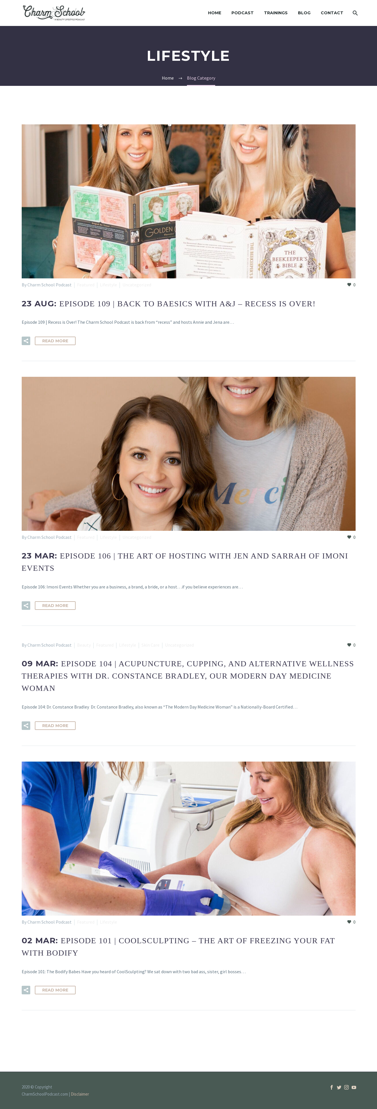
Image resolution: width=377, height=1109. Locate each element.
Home (214, 12)
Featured (85, 285)
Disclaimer (80, 1094)
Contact (332, 12)
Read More (55, 340)
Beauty (84, 645)
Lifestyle (108, 285)
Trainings (276, 12)
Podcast (242, 12)
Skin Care (151, 645)
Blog (304, 12)
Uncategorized (136, 285)
